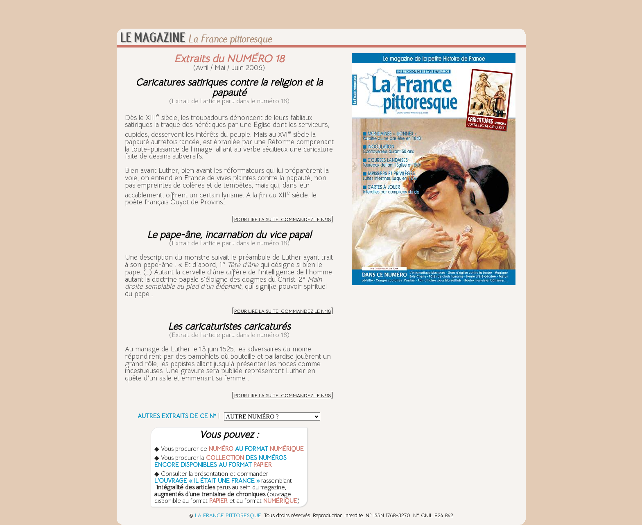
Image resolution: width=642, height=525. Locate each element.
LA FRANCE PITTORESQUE (228, 515)
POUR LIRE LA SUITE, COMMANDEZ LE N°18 (282, 219)
